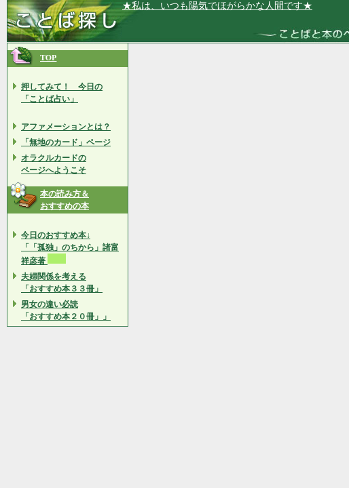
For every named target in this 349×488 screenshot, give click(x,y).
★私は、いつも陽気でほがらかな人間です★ (217, 6)
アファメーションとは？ (66, 126)
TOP (48, 57)
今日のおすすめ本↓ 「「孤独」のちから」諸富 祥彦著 (70, 248)
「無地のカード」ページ (66, 142)
